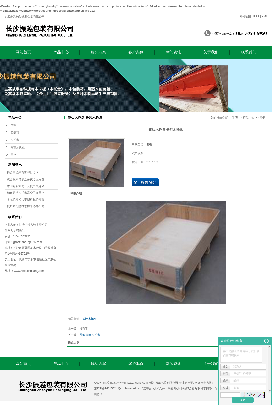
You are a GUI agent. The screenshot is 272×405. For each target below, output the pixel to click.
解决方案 (98, 52)
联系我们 (248, 52)
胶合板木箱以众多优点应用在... (27, 179)
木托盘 (15, 140)
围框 (13, 154)
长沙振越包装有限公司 (33, 225)
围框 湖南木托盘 (89, 335)
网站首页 (23, 52)
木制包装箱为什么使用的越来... (27, 186)
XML (264, 16)
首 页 (234, 117)
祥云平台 (146, 388)
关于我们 (211, 52)
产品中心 (61, 52)
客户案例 (136, 52)
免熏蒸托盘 (18, 147)
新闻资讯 (173, 52)
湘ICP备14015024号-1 (108, 388)
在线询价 (145, 182)
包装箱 (15, 132)
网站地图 (245, 16)
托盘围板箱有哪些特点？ (22, 172)
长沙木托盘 (89, 318)
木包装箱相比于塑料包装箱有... (27, 199)
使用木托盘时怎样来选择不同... (27, 206)
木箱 (13, 125)
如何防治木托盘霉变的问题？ (25, 192)
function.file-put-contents (131, 6)
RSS (256, 16)
